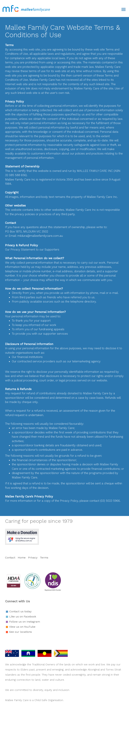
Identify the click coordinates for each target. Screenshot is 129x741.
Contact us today (20, 611)
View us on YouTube (22, 626)
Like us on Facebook (22, 616)
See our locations (20, 631)
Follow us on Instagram (24, 621)
